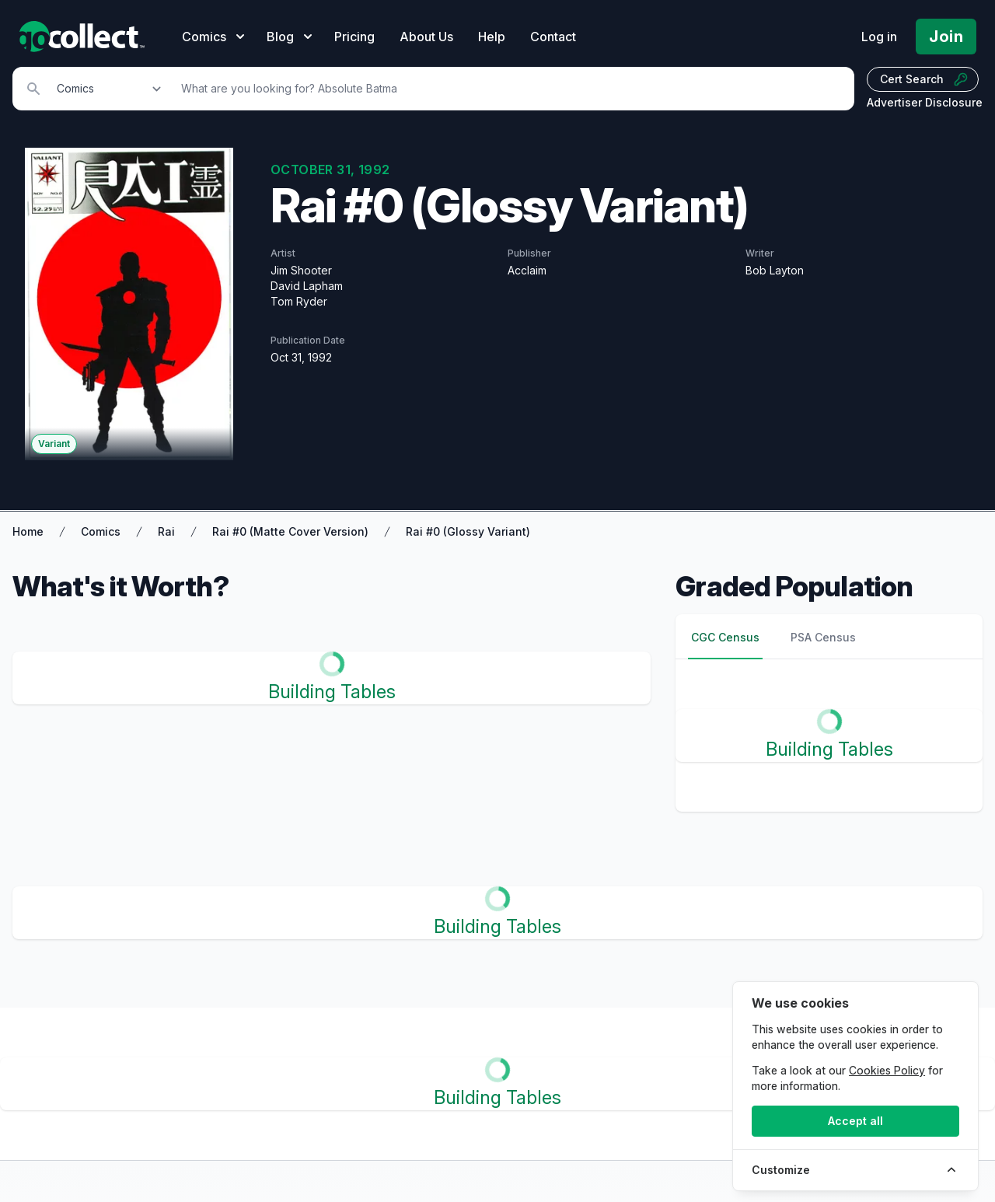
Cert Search (924, 79)
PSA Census (823, 637)
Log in (879, 36)
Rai (166, 531)
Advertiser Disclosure (925, 102)
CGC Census (725, 637)
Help (491, 36)
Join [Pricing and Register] (946, 36)
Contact (553, 36)
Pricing (354, 36)
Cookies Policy (887, 1070)
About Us (426, 36)
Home (28, 531)
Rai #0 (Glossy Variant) (468, 531)
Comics (100, 531)
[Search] (509, 89)
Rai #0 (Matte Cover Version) (290, 531)
